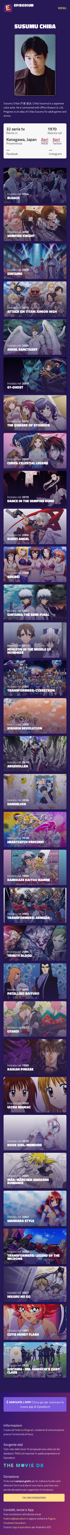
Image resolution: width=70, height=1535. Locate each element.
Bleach (13, 198)
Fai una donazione (34, 1498)
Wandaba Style (20, 1220)
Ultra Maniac (19, 1107)
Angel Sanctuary (22, 349)
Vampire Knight (21, 235)
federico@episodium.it (16, 1519)
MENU (62, 8)
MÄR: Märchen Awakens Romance (28, 1181)
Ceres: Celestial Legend (27, 463)
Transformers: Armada (28, 917)
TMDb (17, 1453)
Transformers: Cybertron (31, 690)
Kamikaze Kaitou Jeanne (28, 879)
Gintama (14, 273)
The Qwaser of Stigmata (28, 425)
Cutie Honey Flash (23, 1334)
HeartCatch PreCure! (25, 842)
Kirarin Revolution (24, 728)
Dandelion (16, 804)
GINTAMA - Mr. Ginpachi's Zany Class (33, 1370)
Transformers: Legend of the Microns (33, 1257)
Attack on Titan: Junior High (32, 311)
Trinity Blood (19, 955)
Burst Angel (18, 538)
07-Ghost (15, 387)
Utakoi (13, 1031)
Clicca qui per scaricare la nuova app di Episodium (35, 1404)
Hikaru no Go (19, 1296)
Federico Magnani (24, 1430)
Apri (44, 139)
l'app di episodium (21, 1527)
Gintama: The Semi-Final (28, 614)
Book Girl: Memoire (24, 1145)
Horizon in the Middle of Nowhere (29, 651)
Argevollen (17, 766)
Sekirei (13, 576)
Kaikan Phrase (20, 1069)
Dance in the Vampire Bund (30, 501)
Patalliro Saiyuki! (23, 993)
